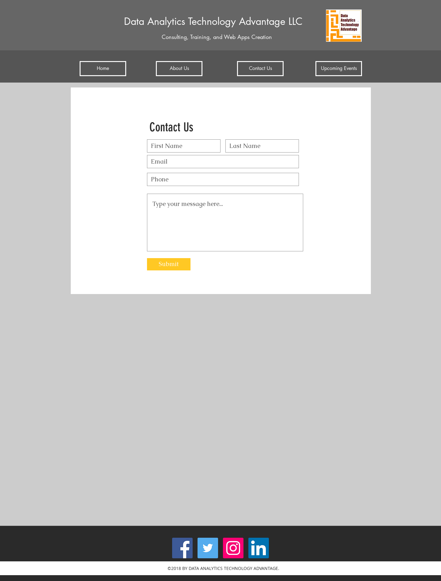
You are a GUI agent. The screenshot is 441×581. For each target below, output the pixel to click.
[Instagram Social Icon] (233, 548)
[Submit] (168, 264)
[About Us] (179, 68)
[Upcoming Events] (338, 68)
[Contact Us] (260, 68)
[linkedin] (258, 548)
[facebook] (182, 548)
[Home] (103, 68)
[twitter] (208, 548)
